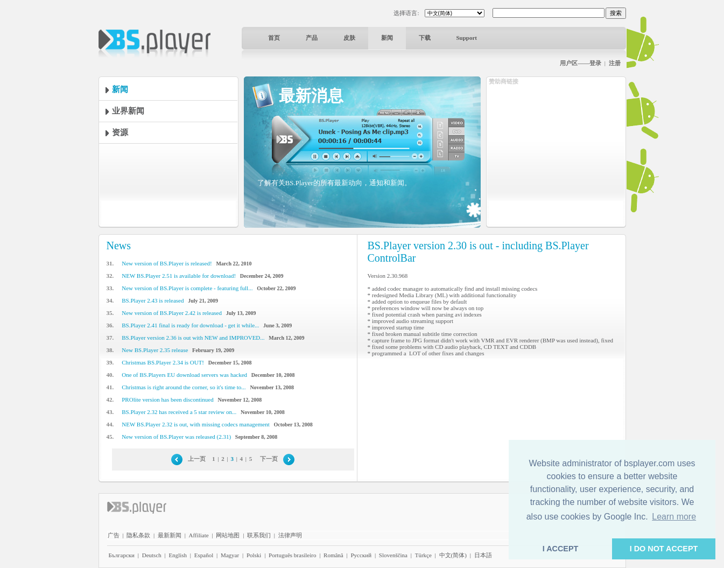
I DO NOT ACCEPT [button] (664, 548)
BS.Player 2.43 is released (153, 300)
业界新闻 (128, 111)
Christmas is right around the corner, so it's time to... (183, 387)
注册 (615, 63)
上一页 (197, 458)
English (177, 555)
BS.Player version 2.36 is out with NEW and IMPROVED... (193, 337)
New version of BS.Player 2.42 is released (172, 313)
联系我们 (259, 535)
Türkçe (423, 555)
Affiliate (199, 535)
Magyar (230, 555)
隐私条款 (138, 535)
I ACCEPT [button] (561, 548)
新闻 (387, 37)
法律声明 (290, 535)
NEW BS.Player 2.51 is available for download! (179, 275)
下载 (425, 37)
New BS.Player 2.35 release (155, 350)
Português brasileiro (292, 555)
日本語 (483, 555)
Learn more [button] (674, 516)
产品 (312, 37)
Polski (254, 555)
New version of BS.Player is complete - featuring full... (187, 288)
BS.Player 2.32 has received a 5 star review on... (179, 412)
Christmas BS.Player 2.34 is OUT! (163, 362)
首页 (274, 37)
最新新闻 (169, 535)
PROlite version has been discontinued (167, 399)
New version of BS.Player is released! (167, 263)
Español (203, 555)
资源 (120, 132)
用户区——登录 (580, 63)
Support (466, 37)
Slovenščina (393, 555)
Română (333, 555)
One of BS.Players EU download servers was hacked (184, 374)
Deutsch (151, 555)
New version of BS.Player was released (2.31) (176, 436)
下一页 (269, 458)
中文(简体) (453, 555)
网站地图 (228, 535)
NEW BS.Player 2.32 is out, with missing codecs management (195, 424)
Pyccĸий (360, 555)
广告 (114, 535)
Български (122, 555)
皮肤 (349, 37)
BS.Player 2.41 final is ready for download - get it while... (190, 325)
